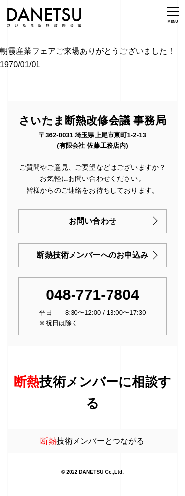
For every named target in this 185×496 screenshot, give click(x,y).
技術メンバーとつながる (92, 441)
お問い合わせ (92, 221)
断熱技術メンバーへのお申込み (92, 255)
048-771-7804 (92, 294)
